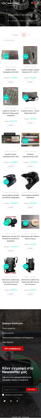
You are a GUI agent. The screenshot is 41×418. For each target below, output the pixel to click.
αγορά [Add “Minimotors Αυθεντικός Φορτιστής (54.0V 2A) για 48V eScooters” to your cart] (10, 294)
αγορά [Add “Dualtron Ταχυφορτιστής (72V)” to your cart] (30, 166)
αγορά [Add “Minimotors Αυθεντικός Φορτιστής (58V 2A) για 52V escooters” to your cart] (30, 294)
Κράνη (17, 192)
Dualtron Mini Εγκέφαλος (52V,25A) (10, 71)
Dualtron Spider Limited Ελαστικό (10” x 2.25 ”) (30, 71)
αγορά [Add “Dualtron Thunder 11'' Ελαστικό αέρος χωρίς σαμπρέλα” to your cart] (10, 125)
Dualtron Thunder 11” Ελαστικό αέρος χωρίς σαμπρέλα (11, 113)
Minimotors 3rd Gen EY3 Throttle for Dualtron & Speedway (11, 238)
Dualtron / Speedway (11, 67)
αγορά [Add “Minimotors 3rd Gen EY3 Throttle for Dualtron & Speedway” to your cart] (10, 251)
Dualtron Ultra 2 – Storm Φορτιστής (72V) (30, 112)
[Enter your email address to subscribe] (20, 389)
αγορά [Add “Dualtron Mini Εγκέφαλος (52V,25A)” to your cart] (10, 82)
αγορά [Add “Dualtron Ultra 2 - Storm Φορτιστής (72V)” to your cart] (30, 123)
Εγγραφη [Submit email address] (31, 389)
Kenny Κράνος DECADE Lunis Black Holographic (11, 196)
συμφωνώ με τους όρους (12, 395)
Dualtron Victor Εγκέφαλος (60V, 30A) (10, 155)
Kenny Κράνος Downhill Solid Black (30, 196)
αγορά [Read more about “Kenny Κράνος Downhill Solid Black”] (30, 207)
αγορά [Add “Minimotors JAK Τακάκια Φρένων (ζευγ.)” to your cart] (30, 248)
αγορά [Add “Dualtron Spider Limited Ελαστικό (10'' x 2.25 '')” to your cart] (30, 82)
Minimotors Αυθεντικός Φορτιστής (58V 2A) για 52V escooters (30, 282)
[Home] (8, 21)
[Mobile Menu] (37, 3)
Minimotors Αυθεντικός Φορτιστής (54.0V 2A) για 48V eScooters (10, 282)
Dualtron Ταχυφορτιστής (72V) (30, 155)
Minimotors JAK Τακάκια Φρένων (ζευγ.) (30, 237)
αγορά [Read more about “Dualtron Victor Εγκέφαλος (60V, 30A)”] (10, 166)
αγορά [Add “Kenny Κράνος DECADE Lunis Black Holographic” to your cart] (10, 207)
